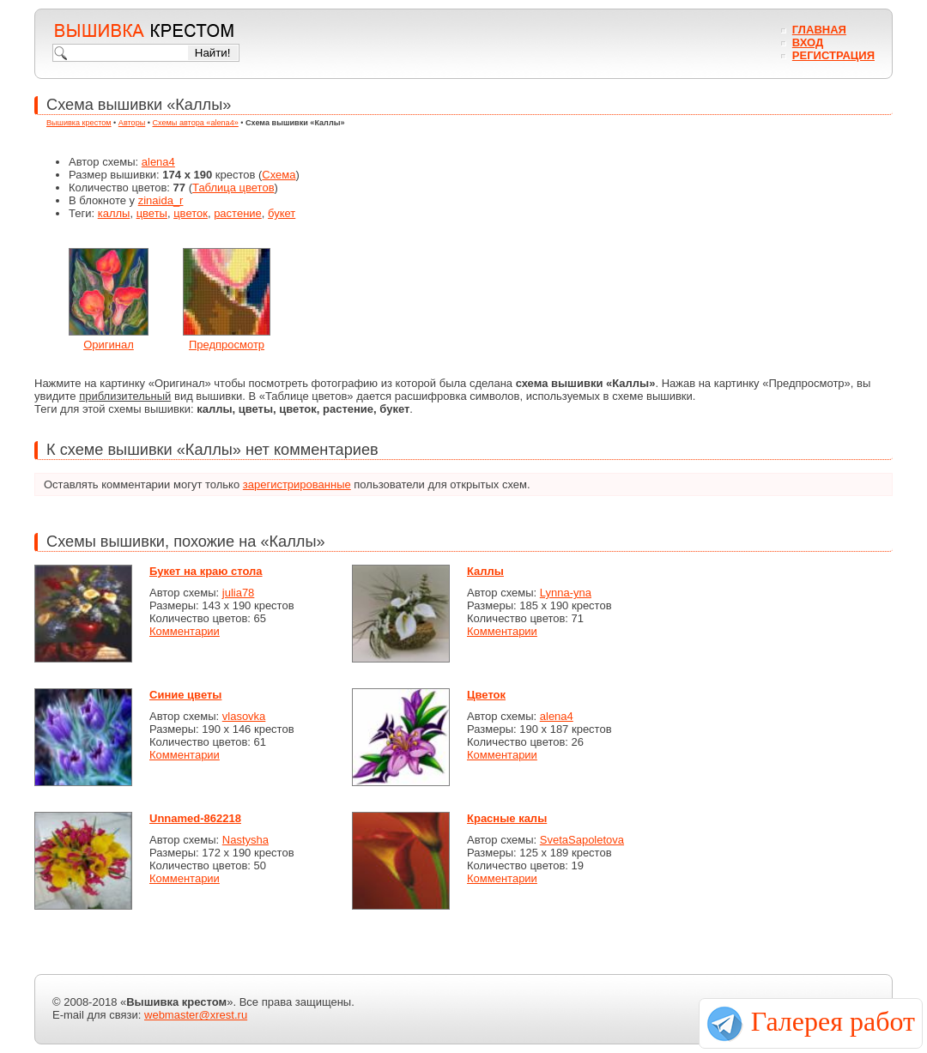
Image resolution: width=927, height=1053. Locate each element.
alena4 (158, 161)
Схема (278, 174)
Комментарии (184, 631)
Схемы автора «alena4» (196, 122)
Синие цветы (185, 694)
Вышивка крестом (79, 122)
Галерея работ (833, 1021)
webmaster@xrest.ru (195, 1014)
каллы (114, 213)
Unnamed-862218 (195, 818)
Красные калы (507, 818)
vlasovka (244, 716)
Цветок (486, 694)
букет (281, 213)
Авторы (131, 122)
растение (238, 213)
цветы (151, 213)
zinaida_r (161, 200)
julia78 (238, 592)
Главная (819, 29)
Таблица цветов (233, 187)
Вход (807, 42)
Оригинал (108, 344)
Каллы (485, 571)
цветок (190, 213)
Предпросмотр (226, 344)
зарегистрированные (297, 484)
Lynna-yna (565, 592)
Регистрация (833, 55)
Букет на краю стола (206, 571)
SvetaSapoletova (582, 839)
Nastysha (245, 839)
